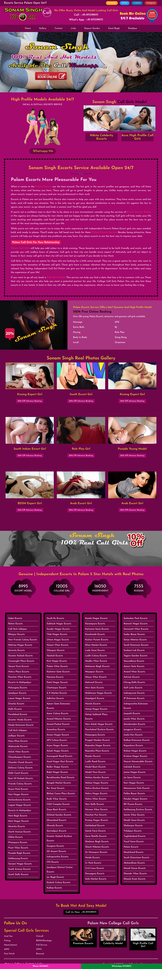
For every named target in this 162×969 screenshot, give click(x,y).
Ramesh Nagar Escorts (136, 624)
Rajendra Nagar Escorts (97, 745)
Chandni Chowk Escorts (20, 762)
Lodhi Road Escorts (95, 761)
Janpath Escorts (132, 713)
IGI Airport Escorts (56, 851)
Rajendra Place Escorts (97, 751)
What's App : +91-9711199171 (86, 19)
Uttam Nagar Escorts (58, 640)
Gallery (42, 28)
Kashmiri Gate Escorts (58, 672)
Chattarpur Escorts (56, 688)
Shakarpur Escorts (133, 825)
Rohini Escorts (15, 624)
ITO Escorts (53, 862)
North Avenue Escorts (19, 832)
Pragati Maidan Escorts (97, 740)
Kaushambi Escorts (95, 634)
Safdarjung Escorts (18, 858)
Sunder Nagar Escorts (58, 629)
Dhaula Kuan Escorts (135, 879)
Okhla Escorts (15, 837)
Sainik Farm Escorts (95, 831)
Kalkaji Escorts (54, 888)
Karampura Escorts (95, 624)
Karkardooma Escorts (19, 800)
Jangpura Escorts (132, 729)
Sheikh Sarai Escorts (134, 820)
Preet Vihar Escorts (18, 848)
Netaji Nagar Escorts (96, 709)
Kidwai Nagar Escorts (135, 751)
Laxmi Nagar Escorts (19, 698)
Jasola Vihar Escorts (134, 719)
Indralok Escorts (132, 767)
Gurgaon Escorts (55, 846)
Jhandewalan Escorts (134, 724)
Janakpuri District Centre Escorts (60, 869)
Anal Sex (8, 936)
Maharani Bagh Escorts (97, 666)
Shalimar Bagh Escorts (97, 841)
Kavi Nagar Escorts (134, 783)
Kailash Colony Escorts (58, 882)
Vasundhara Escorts (134, 661)
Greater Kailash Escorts (20, 656)
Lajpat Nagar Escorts (19, 805)
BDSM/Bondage (44, 941)
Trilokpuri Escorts (132, 831)
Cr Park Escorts (93, 863)
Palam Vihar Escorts (57, 666)
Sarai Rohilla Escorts (96, 836)
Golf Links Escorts (133, 688)
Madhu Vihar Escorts (96, 661)
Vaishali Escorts (55, 656)
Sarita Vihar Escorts (134, 815)
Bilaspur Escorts (16, 634)
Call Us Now (81, 912)
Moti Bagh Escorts (17, 816)
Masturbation (10, 945)
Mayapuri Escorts (94, 672)
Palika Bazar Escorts (134, 793)
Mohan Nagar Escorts (96, 783)
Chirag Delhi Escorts (134, 682)
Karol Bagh (114, 28)
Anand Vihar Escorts (134, 672)
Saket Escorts (15, 618)
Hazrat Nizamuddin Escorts (138, 761)
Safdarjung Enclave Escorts (138, 809)
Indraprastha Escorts (57, 857)
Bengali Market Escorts (59, 783)
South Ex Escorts (55, 618)
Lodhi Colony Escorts (96, 656)
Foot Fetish (9, 954)
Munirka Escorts (16, 826)
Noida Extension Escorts (21, 725)
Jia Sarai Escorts (132, 777)
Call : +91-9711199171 (86, 14)
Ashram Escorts (132, 677)
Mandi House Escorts (135, 868)
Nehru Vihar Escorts (95, 799)
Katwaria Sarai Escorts (97, 629)
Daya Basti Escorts (56, 809)
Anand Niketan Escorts (59, 719)
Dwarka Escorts (16, 704)
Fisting (7, 941)
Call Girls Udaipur (17, 629)
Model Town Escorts (95, 772)
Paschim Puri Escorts (96, 815)
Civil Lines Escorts (94, 868)
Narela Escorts (92, 704)
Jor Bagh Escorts (55, 877)
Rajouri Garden (92, 28)
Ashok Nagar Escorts (58, 751)
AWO (6, 949)
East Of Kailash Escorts (20, 778)
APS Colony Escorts (57, 740)
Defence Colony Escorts (20, 768)
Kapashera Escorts (133, 745)
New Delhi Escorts (94, 804)
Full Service (41, 945)
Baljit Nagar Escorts (57, 772)
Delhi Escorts (15, 709)
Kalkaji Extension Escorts (137, 740)
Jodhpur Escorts (16, 736)
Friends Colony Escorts (20, 784)
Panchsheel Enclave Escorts (99, 729)
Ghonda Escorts (55, 825)
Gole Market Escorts (95, 879)
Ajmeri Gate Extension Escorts (58, 706)
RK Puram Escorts (133, 804)
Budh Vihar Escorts (57, 799)
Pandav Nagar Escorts (135, 799)
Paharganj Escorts (17, 688)
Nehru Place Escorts (18, 672)
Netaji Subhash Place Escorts (96, 716)
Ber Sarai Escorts (56, 788)
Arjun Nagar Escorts (57, 745)
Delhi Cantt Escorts (18, 773)
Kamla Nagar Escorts (96, 618)
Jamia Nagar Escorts (134, 772)
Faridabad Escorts (17, 714)
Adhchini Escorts (55, 698)
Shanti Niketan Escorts (97, 847)
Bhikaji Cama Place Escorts (61, 793)
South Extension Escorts (136, 645)
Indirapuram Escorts (134, 693)
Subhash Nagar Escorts (59, 624)
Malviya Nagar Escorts (20, 645)
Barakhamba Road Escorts (60, 777)
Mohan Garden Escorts (97, 777)
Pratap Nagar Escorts (96, 820)
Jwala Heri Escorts (133, 735)
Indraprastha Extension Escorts (136, 706)
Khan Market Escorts (96, 645)
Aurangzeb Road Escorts (59, 756)
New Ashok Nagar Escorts (99, 724)
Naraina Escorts (55, 677)
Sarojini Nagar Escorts (20, 864)
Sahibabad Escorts (95, 825)
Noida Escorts (92, 857)
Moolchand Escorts (133, 852)
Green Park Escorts (18, 789)
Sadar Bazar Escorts (134, 634)
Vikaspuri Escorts (56, 650)
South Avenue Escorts (19, 869)
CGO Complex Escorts (58, 804)
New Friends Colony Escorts (22, 640)
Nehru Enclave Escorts (97, 788)
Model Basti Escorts (95, 767)
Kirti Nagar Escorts (57, 661)
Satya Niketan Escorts (135, 640)
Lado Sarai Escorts (95, 650)
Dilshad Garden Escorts (59, 815)
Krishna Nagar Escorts (135, 756)
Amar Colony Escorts (57, 713)
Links (73, 28)
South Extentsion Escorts (136, 857)
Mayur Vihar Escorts (95, 677)
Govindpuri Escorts (56, 831)
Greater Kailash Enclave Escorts (59, 838)
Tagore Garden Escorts (135, 656)
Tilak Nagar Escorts (57, 634)
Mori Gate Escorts (94, 688)
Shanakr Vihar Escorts (135, 873)
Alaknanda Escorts (18, 746)
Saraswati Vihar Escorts (136, 629)
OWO (39, 949)
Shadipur (132, 28)
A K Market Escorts (57, 693)
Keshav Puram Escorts (96, 640)
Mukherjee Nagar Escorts (98, 693)
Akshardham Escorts (134, 863)
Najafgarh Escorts (94, 698)
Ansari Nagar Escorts (58, 735)
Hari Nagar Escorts (18, 794)
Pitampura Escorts (17, 842)
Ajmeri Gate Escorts (134, 666)
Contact (59, 28)
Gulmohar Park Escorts (135, 618)
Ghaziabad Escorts (56, 820)
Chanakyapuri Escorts (19, 757)
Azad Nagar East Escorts (60, 761)
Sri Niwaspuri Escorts (96, 852)
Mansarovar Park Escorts (137, 788)
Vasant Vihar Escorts (57, 645)
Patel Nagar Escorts (57, 682)
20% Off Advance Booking (30, 401)
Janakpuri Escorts (17, 693)
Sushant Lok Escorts (134, 650)
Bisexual (40, 954)
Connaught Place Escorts (21, 661)
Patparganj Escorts (95, 735)
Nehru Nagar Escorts (96, 793)
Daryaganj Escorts (94, 873)
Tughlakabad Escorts (134, 836)
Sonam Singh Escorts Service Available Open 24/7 (81, 168)
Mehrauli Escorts (94, 682)
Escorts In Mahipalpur (19, 682)
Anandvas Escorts (56, 729)
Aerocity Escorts (16, 650)
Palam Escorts (131, 847)
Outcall (39, 936)
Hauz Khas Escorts (18, 741)
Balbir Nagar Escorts (58, 767)
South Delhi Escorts (18, 874)
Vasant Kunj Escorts (18, 666)
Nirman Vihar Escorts (96, 809)
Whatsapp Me (42, 151)
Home (28, 28)
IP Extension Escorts (134, 698)
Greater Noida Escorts (20, 720)
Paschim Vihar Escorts (19, 677)
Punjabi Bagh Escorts (19, 853)
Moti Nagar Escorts (18, 821)
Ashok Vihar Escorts (18, 752)
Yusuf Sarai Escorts (134, 841)
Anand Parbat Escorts (58, 724)
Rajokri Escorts (93, 756)
